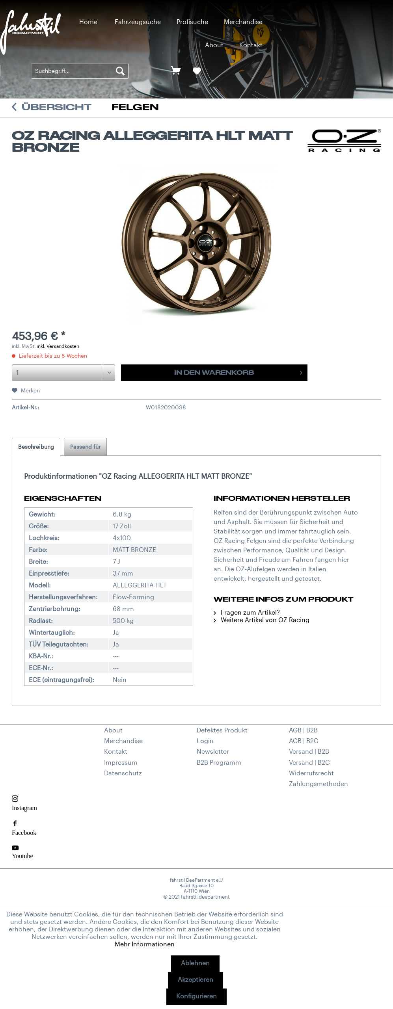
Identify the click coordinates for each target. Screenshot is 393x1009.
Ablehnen (195, 962)
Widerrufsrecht (311, 773)
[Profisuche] (192, 21)
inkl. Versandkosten (58, 346)
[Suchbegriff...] (80, 71)
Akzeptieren (195, 979)
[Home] (88, 21)
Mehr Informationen (145, 944)
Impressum (121, 762)
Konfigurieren (196, 996)
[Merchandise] (243, 21)
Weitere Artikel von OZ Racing (261, 619)
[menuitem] (88, 21)
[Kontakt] (250, 44)
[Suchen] (120, 71)
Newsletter (213, 751)
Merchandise (123, 740)
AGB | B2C (303, 740)
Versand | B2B (309, 751)
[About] (214, 44)
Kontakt (115, 751)
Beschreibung (36, 446)
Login (205, 740)
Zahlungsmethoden (318, 783)
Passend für (85, 446)
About (113, 730)
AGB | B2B (303, 730)
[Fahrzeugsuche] (138, 21)
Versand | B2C (309, 762)
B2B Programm (219, 762)
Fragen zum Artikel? (247, 612)
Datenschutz (123, 773)
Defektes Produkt (222, 730)
